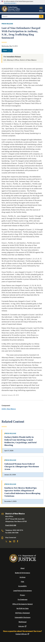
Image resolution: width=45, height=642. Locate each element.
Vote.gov (22, 626)
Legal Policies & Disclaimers (22, 590)
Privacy (22, 595)
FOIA (22, 581)
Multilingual (22, 622)
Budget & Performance (22, 573)
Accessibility (22, 586)
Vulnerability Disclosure (22, 617)
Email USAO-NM (10, 525)
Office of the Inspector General (22, 604)
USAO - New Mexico (9, 409)
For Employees (22, 599)
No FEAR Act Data (23, 608)
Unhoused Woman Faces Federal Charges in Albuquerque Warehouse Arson (21, 467)
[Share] (7, 50)
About (22, 568)
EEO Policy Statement (22, 613)
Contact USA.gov (23, 634)
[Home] (11, 11)
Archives (22, 577)
